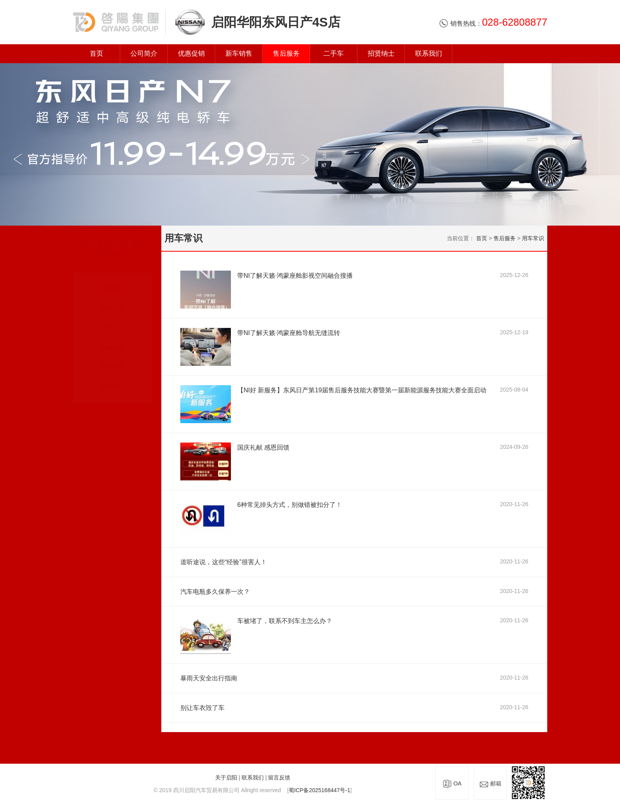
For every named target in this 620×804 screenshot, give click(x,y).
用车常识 (112, 281)
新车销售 (238, 53)
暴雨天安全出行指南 (208, 678)
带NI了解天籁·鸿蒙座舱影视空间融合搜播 (295, 275)
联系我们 (428, 53)
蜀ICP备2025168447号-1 (319, 790)
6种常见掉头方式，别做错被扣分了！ (289, 504)
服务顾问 (112, 379)
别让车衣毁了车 (202, 707)
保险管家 (112, 300)
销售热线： (493, 23)
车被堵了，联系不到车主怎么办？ (284, 621)
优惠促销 (191, 53)
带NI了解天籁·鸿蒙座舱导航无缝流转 (288, 333)
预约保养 (112, 359)
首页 (96, 53)
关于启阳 (226, 777)
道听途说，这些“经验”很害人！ (223, 562)
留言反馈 (279, 777)
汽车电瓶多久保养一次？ (215, 591)
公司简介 (143, 53)
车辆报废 (112, 340)
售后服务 (286, 53)
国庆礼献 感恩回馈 (263, 447)
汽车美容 (112, 320)
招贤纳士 (381, 53)
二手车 (333, 53)
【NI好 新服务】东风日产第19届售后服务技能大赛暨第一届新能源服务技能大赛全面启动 (361, 390)
